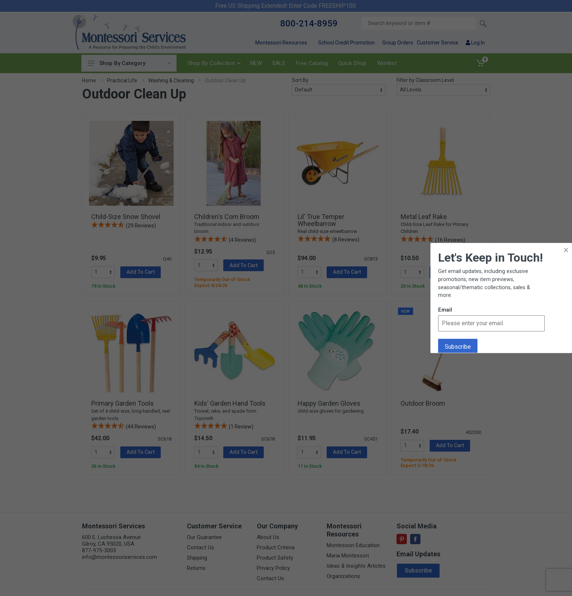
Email (445, 310)
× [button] (566, 250)
